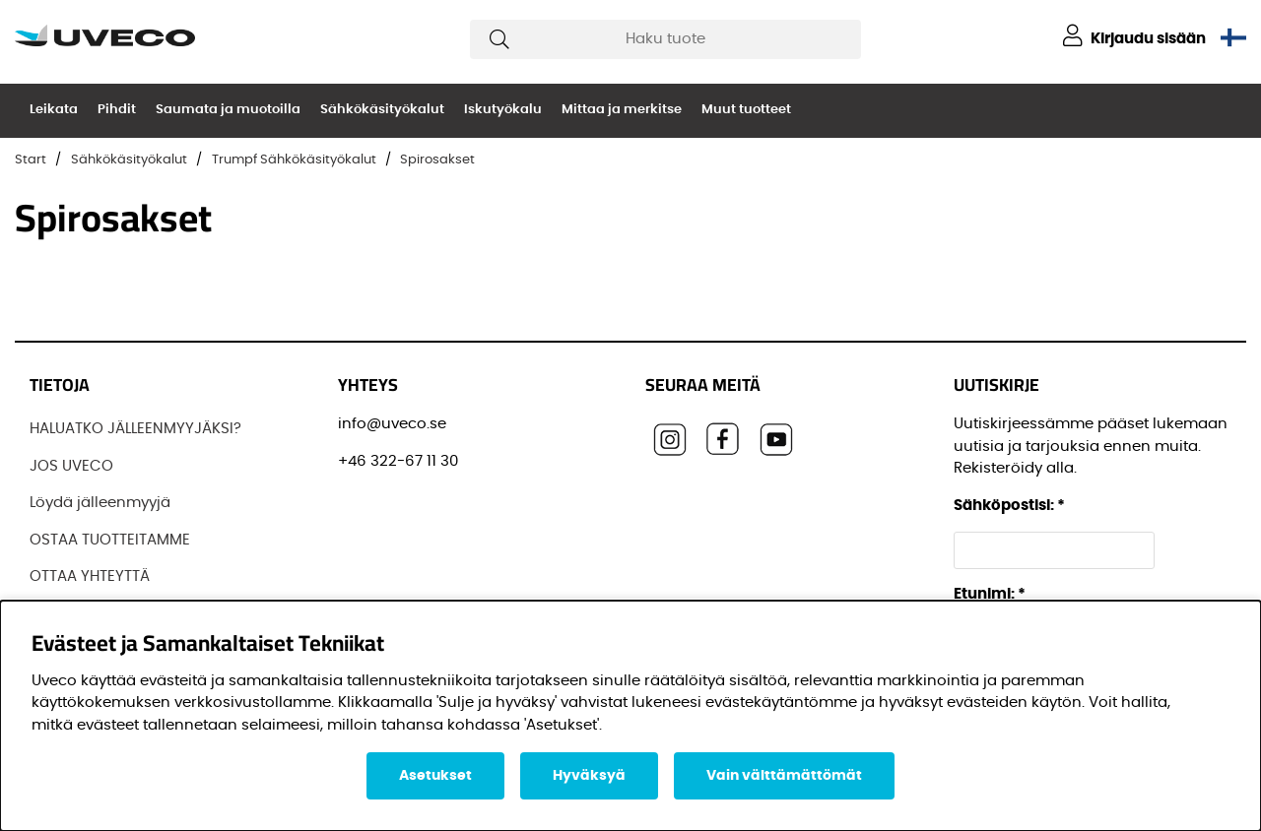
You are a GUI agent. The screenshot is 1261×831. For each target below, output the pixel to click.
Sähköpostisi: (1009, 505)
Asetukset (435, 776)
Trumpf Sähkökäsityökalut (294, 160)
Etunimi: (990, 594)
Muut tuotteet (746, 109)
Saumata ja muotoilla (228, 109)
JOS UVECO (71, 466)
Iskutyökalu (503, 109)
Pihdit (117, 109)
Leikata (54, 109)
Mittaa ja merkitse (622, 109)
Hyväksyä (589, 776)
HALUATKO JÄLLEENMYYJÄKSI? (135, 428)
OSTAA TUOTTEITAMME (110, 540)
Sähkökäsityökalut (382, 109)
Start (30, 160)
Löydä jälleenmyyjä (100, 502)
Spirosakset (437, 160)
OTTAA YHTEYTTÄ (90, 576)
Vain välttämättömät (784, 776)
